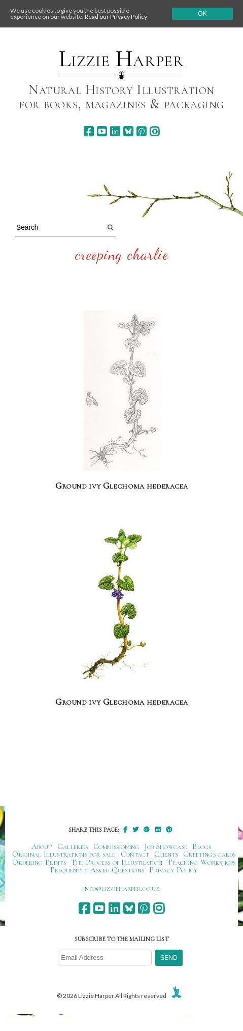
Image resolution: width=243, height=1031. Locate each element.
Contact (135, 854)
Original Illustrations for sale (64, 854)
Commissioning (116, 846)
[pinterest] (141, 131)
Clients (166, 854)
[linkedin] (115, 131)
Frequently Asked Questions (97, 869)
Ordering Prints (39, 862)
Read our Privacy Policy (116, 16)
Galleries (72, 846)
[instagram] (154, 131)
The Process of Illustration (116, 862)
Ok (202, 13)
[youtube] (102, 131)
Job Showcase (166, 846)
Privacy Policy (173, 869)
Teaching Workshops (201, 862)
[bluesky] (128, 131)
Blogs (202, 846)
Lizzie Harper (121, 59)
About (41, 846)
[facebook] (88, 131)
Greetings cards (209, 854)
